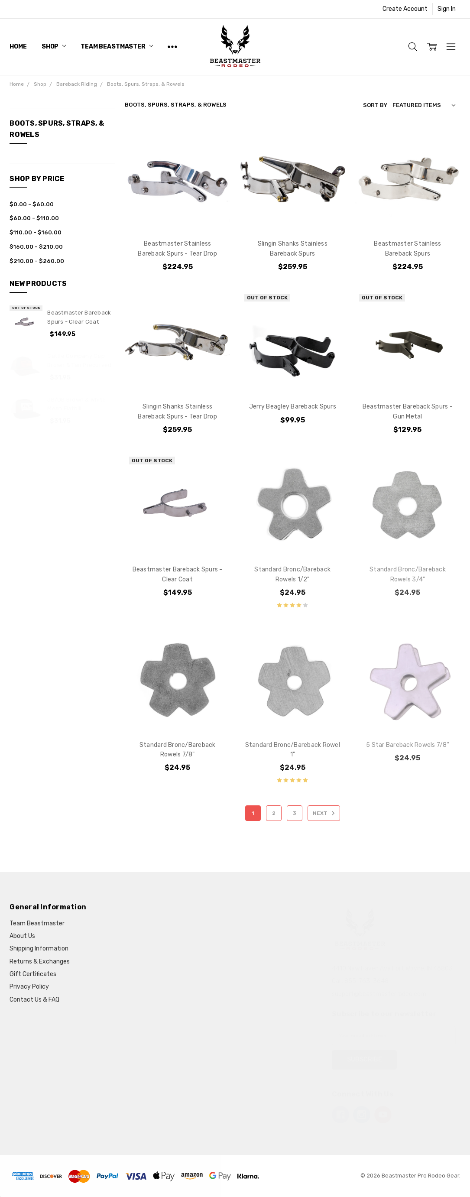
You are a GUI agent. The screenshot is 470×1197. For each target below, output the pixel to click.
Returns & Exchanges (40, 961)
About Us (22, 936)
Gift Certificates (33, 974)
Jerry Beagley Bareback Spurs (292, 406)
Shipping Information (39, 948)
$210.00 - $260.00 (37, 261)
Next (325, 813)
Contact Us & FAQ (34, 999)
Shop (54, 46)
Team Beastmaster (117, 46)
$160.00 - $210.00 (36, 246)
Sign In (447, 9)
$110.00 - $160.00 (36, 232)
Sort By (375, 105)
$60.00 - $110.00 (34, 218)
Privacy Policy (29, 986)
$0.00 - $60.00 (32, 204)
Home (18, 46)
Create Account (405, 9)
